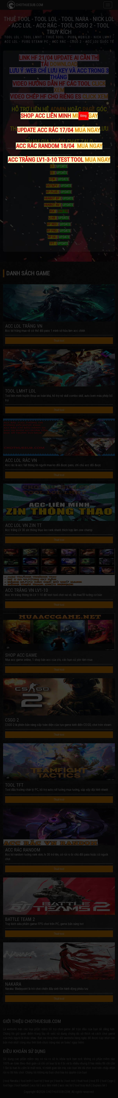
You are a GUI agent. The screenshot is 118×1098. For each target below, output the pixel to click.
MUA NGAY (87, 130)
